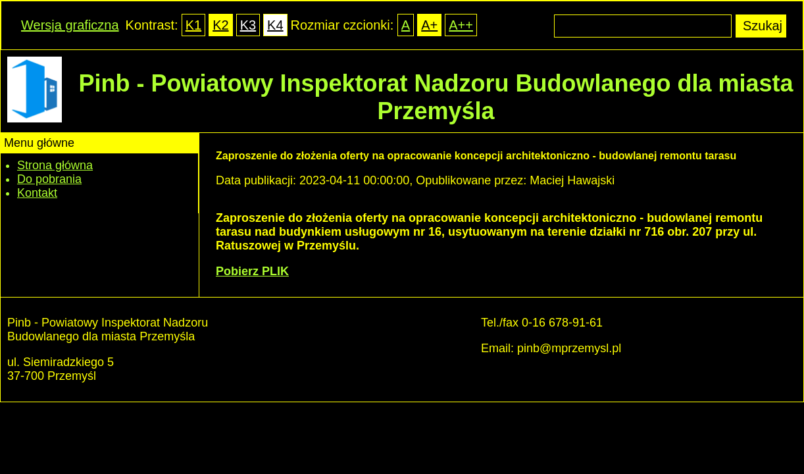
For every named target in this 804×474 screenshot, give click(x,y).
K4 (275, 25)
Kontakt (37, 192)
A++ (461, 25)
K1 (193, 25)
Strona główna (55, 165)
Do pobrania (49, 179)
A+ (429, 25)
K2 (220, 25)
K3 (248, 25)
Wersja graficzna (70, 25)
